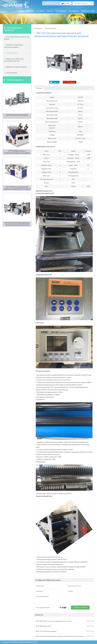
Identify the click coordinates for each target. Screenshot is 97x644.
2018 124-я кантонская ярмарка (46, 631)
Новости (50, 11)
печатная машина (11, 73)
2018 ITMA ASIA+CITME (43, 626)
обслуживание (60, 11)
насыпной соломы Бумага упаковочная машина (13, 46)
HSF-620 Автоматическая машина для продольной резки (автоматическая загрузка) (17, 225)
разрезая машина (11, 53)
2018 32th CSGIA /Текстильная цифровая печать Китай (53, 621)
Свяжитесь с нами (87, 11)
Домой (21, 11)
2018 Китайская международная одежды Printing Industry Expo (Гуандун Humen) (61, 636)
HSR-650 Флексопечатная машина (17, 115)
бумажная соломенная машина (16, 67)
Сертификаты (74, 11)
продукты (40, 11)
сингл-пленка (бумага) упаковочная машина (17, 38)
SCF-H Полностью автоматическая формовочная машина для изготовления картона (17, 189)
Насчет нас (30, 11)
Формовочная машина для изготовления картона (14, 60)
